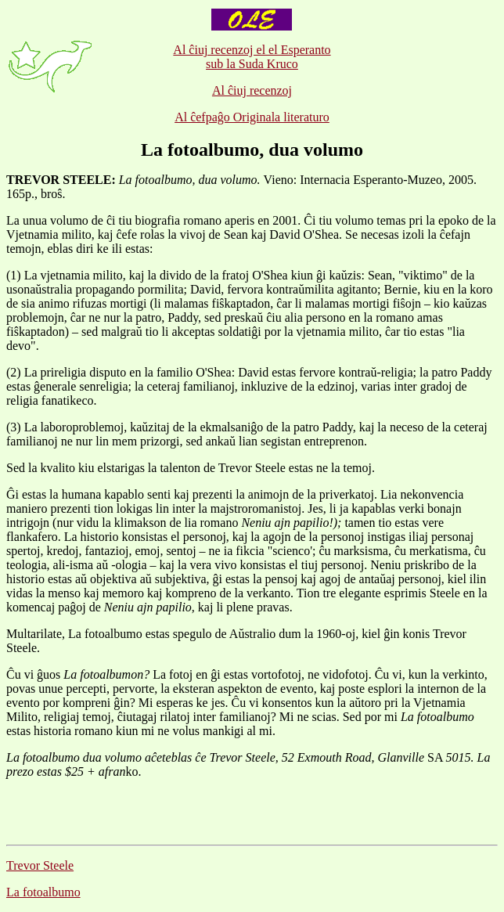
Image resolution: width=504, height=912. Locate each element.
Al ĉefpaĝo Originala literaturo (252, 117)
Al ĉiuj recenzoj (252, 90)
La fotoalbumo (43, 892)
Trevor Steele (40, 865)
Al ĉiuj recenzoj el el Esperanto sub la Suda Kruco (251, 56)
